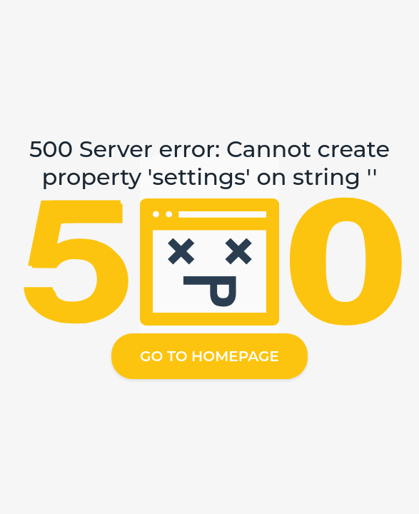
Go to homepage (209, 356)
